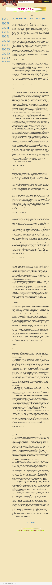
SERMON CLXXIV (6, 49)
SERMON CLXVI (5, 39)
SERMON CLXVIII (6, 41)
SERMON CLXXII (6, 46)
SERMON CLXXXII (6, 59)
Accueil (39, 1)
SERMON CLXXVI (6, 52)
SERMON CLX (5, 31)
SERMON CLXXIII (6, 48)
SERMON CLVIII (5, 28)
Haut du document (31, 522)
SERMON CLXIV (5, 36)
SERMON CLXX (5, 44)
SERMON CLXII (5, 33)
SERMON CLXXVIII (6, 54)
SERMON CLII (5, 20)
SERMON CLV (5, 24)
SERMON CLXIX (5, 43)
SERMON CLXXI (5, 45)
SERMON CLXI (5, 32)
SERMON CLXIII (5, 35)
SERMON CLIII (5, 22)
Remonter (4, 18)
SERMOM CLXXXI (6, 58)
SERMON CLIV (5, 23)
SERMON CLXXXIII (6, 61)
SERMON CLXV (5, 37)
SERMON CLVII (5, 27)
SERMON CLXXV (6, 50)
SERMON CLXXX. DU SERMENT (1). (28, 19)
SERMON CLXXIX (6, 56)
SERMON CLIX (5, 30)
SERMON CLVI (5, 26)
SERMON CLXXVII (6, 53)
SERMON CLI (5, 19)
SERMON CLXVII (6, 40)
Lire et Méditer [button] (46, 1)
